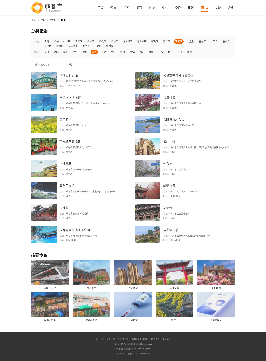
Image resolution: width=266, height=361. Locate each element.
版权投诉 (155, 339)
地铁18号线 (50, 288)
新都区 (154, 41)
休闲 (141, 52)
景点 (204, 7)
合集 (231, 7)
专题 (218, 7)
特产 (170, 52)
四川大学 (174, 288)
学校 (113, 52)
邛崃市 (97, 45)
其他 (189, 52)
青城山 (174, 320)
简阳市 (59, 45)
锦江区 (67, 41)
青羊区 (78, 41)
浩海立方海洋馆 (70, 97)
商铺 (132, 52)
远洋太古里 (50, 320)
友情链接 (133, 339)
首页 (101, 7)
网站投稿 (100, 339)
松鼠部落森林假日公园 (178, 75)
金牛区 (90, 41)
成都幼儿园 (91, 320)
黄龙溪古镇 (170, 230)
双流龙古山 (67, 119)
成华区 (114, 41)
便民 (113, 7)
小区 (103, 52)
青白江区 (142, 41)
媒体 (122, 52)
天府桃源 (169, 97)
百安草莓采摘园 (70, 141)
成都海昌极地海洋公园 (74, 230)
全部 (46, 41)
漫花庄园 (216, 288)
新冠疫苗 (133, 320)
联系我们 (122, 339)
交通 (178, 7)
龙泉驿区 (127, 41)
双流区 (53, 20)
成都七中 (91, 288)
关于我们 (111, 339)
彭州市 (86, 45)
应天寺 (167, 208)
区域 (152, 7)
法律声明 (144, 339)
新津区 (48, 45)
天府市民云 (216, 320)
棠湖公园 (169, 186)
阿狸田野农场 (68, 75)
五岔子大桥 (67, 186)
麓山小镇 (169, 141)
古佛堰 (64, 208)
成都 (56, 41)
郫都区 (202, 41)
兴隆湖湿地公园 (174, 119)
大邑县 (214, 41)
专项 (179, 52)
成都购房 (133, 288)
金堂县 (190, 41)
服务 (160, 52)
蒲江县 (226, 41)
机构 (165, 7)
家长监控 (166, 339)
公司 (151, 52)
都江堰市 (73, 45)
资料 (139, 7)
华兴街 (167, 163)
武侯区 (102, 41)
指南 (126, 7)
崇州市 (109, 45)
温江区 (166, 41)
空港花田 (65, 163)
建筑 (191, 7)
